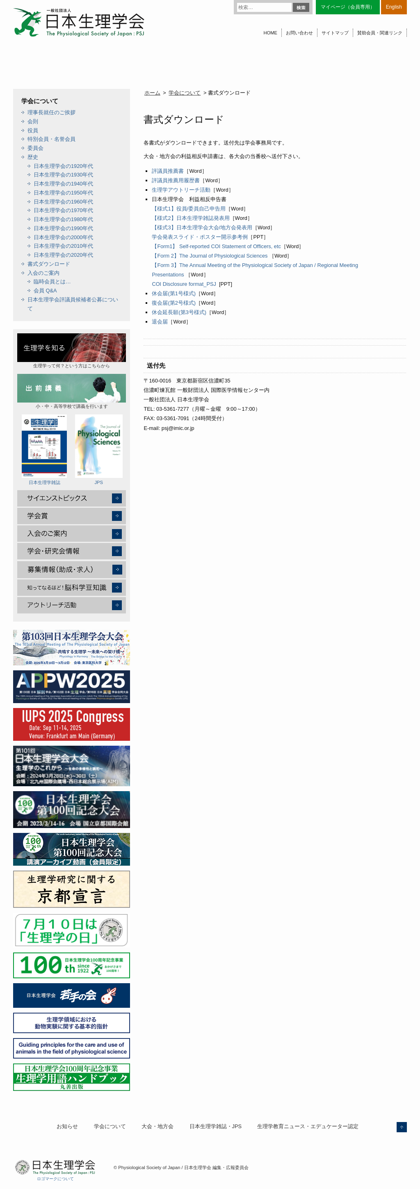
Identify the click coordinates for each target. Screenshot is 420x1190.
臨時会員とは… (52, 281)
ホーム (152, 93)
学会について (185, 93)
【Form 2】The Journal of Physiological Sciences (209, 256)
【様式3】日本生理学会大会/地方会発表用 (202, 227)
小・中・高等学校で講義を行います (71, 391)
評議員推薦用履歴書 (176, 180)
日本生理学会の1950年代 (63, 193)
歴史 (32, 157)
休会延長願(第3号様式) (179, 312)
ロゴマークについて (55, 1178)
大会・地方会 (157, 1126)
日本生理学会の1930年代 (63, 175)
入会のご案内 (43, 273)
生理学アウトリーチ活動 (181, 190)
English (394, 7)
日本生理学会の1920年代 (63, 166)
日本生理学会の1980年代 (63, 219)
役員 (32, 130)
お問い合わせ (299, 32)
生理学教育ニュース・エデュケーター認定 (307, 1126)
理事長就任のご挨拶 (51, 112)
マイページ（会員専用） (348, 7)
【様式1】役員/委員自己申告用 (189, 209)
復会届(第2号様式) (174, 303)
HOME (270, 32)
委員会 (35, 148)
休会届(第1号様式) (174, 293)
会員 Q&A (45, 290)
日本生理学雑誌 (44, 449)
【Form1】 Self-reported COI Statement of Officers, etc (216, 246)
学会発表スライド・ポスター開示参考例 (200, 237)
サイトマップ (335, 32)
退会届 (160, 322)
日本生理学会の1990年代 (63, 228)
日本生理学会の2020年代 (63, 255)
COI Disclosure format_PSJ (184, 284)
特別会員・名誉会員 (51, 139)
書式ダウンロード (48, 264)
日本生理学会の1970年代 (63, 210)
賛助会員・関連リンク (379, 32)
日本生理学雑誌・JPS (215, 1126)
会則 (32, 121)
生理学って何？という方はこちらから (71, 350)
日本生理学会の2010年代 (63, 246)
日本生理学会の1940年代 (63, 184)
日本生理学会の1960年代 (63, 202)
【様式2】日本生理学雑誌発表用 (190, 218)
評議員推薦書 (168, 171)
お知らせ (67, 1126)
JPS (99, 449)
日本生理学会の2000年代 (63, 237)
